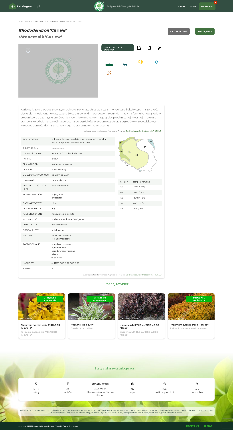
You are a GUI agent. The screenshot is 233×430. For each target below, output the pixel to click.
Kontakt (182, 6)
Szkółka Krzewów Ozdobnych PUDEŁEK (144, 131)
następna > (204, 31)
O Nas (193, 6)
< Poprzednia (178, 31)
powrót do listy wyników (113, 49)
